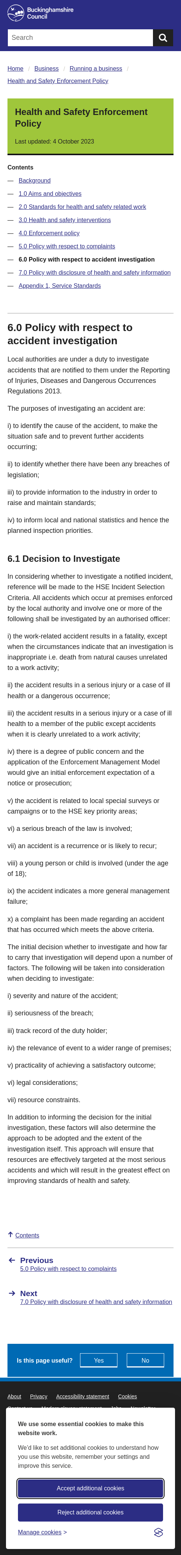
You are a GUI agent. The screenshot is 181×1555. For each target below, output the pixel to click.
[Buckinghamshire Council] (90, 13)
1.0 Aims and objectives (50, 194)
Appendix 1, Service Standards (60, 286)
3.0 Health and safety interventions (65, 220)
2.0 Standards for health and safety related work (82, 207)
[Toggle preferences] (42, 1532)
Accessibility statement (82, 1396)
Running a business (96, 68)
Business (46, 68)
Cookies (127, 1396)
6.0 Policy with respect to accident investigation (87, 259)
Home (15, 68)
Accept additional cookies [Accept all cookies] (91, 1488)
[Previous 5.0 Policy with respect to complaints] (90, 1264)
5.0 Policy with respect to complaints (67, 246)
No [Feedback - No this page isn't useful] (145, 1360)
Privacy (38, 1396)
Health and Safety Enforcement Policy (57, 81)
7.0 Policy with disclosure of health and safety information (95, 272)
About (14, 1396)
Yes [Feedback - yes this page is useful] (99, 1360)
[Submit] (163, 37)
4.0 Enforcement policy (49, 233)
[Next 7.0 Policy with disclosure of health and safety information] (90, 1297)
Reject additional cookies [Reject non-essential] (91, 1512)
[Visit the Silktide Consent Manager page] (158, 1532)
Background (34, 180)
